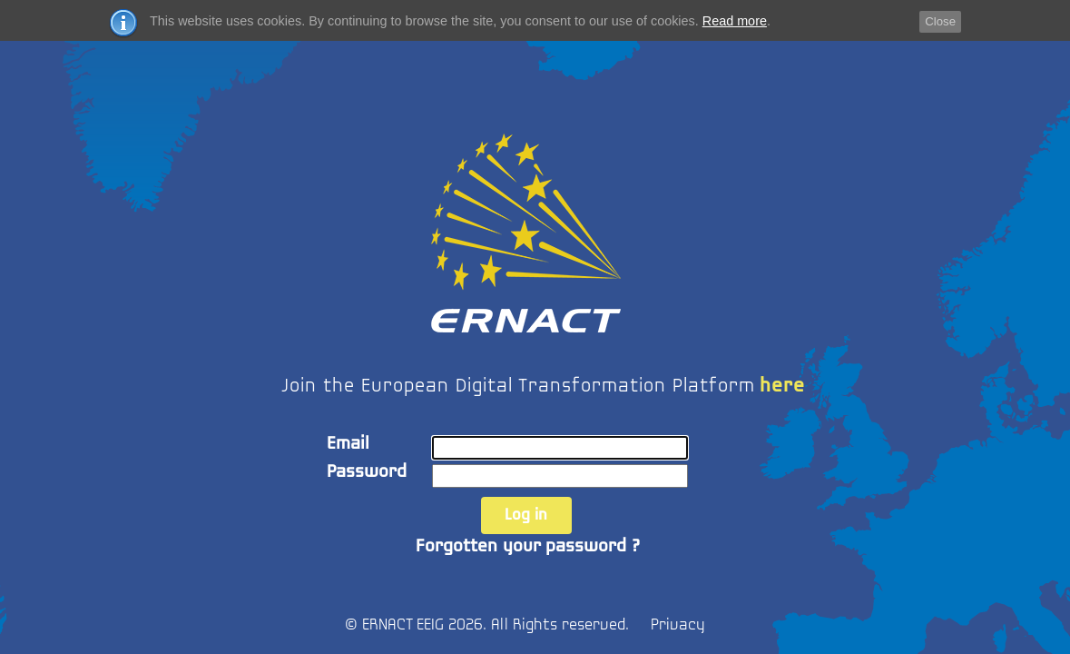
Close (940, 21)
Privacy (678, 625)
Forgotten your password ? (528, 547)
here (782, 386)
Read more (734, 21)
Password (367, 472)
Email (348, 444)
